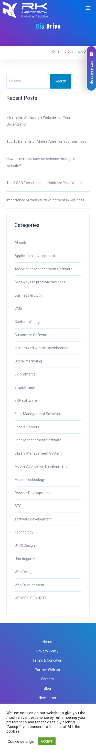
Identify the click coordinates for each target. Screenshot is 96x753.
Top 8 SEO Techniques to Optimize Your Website (45, 183)
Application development (35, 256)
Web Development (29, 585)
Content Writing (27, 322)
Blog (47, 688)
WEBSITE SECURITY (31, 598)
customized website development (42, 348)
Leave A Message (92, 68)
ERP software (26, 400)
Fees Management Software (38, 414)
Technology (24, 532)
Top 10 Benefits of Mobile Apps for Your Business (46, 141)
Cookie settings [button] (21, 741)
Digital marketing (28, 361)
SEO (18, 506)
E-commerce (25, 374)
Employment (25, 387)
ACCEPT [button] (46, 741)
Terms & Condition (47, 660)
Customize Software (31, 335)
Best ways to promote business (40, 282)
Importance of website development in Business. (45, 200)
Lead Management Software (38, 440)
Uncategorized (26, 559)
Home (55, 51)
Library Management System (38, 453)
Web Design (24, 572)
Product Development (32, 493)
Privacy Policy (47, 651)
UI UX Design (25, 545)
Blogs (69, 51)
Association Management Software (43, 269)
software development (33, 519)
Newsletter (47, 698)
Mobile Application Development (41, 466)
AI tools (21, 242)
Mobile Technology (30, 480)
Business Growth (28, 295)
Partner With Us (47, 670)
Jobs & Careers (27, 427)
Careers (47, 679)
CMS (18, 308)
